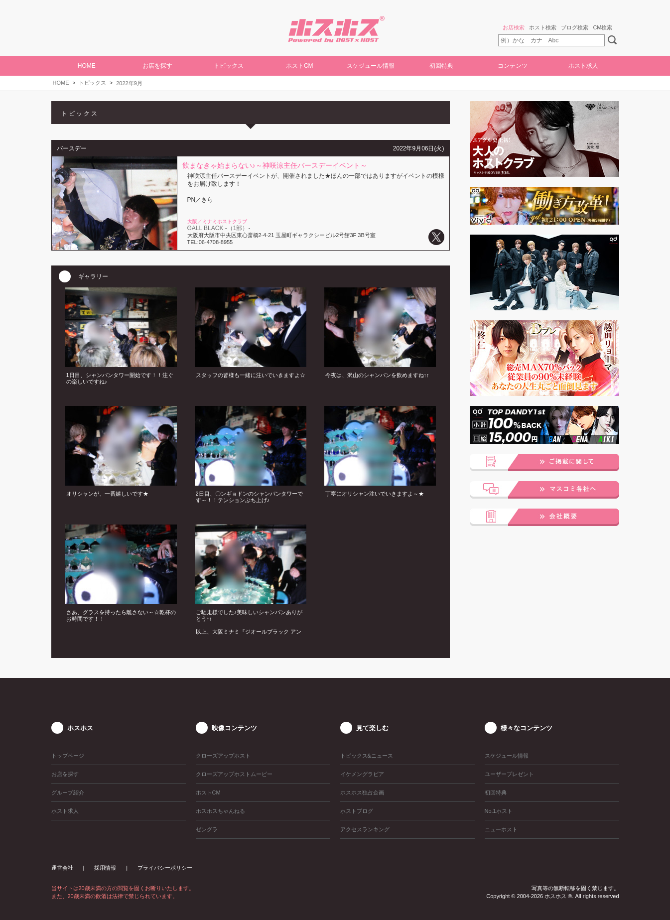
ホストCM (299, 65)
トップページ (67, 756)
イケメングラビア (362, 774)
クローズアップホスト (223, 756)
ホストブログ (356, 811)
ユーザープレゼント (509, 774)
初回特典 (441, 65)
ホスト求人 (583, 65)
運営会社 (62, 868)
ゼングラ (207, 829)
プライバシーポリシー (164, 868)
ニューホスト (501, 829)
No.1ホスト (499, 811)
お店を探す (157, 65)
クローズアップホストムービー (234, 774)
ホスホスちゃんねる (220, 811)
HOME (87, 65)
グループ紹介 (67, 792)
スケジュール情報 (371, 65)
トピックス (92, 83)
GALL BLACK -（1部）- (219, 228)
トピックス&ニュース (366, 756)
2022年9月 (129, 83)
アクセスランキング (365, 829)
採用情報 (105, 868)
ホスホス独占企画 (362, 792)
